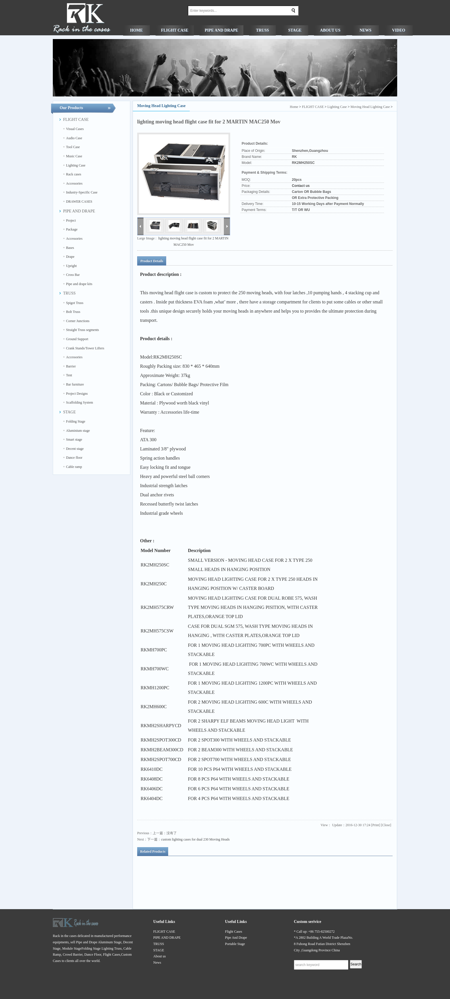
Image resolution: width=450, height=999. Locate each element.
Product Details (151, 261)
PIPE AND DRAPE (167, 938)
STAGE (158, 950)
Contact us (301, 186)
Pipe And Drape (236, 938)
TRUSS (158, 944)
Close (386, 825)
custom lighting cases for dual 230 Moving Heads (195, 839)
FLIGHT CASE (313, 107)
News (157, 963)
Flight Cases (233, 932)
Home (294, 107)
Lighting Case (337, 107)
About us (159, 956)
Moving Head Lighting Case (370, 107)
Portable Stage (235, 944)
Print (375, 825)
